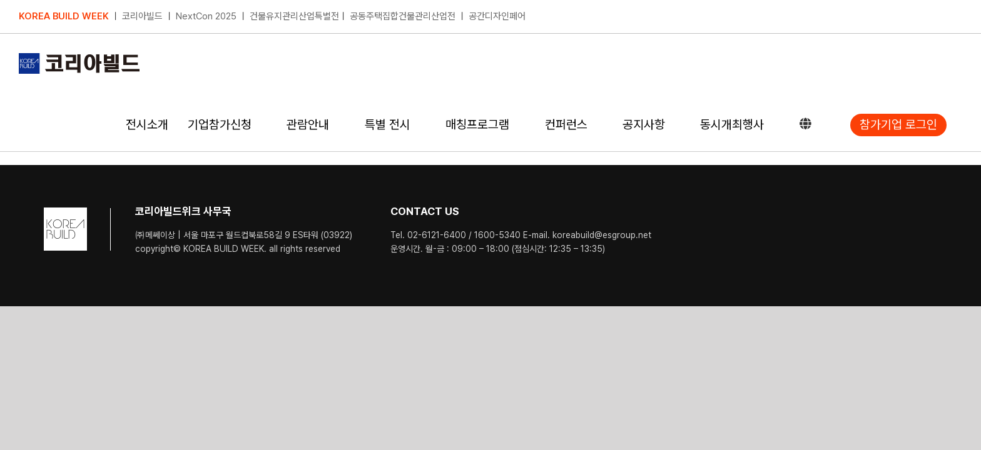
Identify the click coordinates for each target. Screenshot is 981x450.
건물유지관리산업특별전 (294, 16)
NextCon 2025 (206, 16)
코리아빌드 (142, 16)
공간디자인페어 (497, 16)
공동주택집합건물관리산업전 (402, 16)
